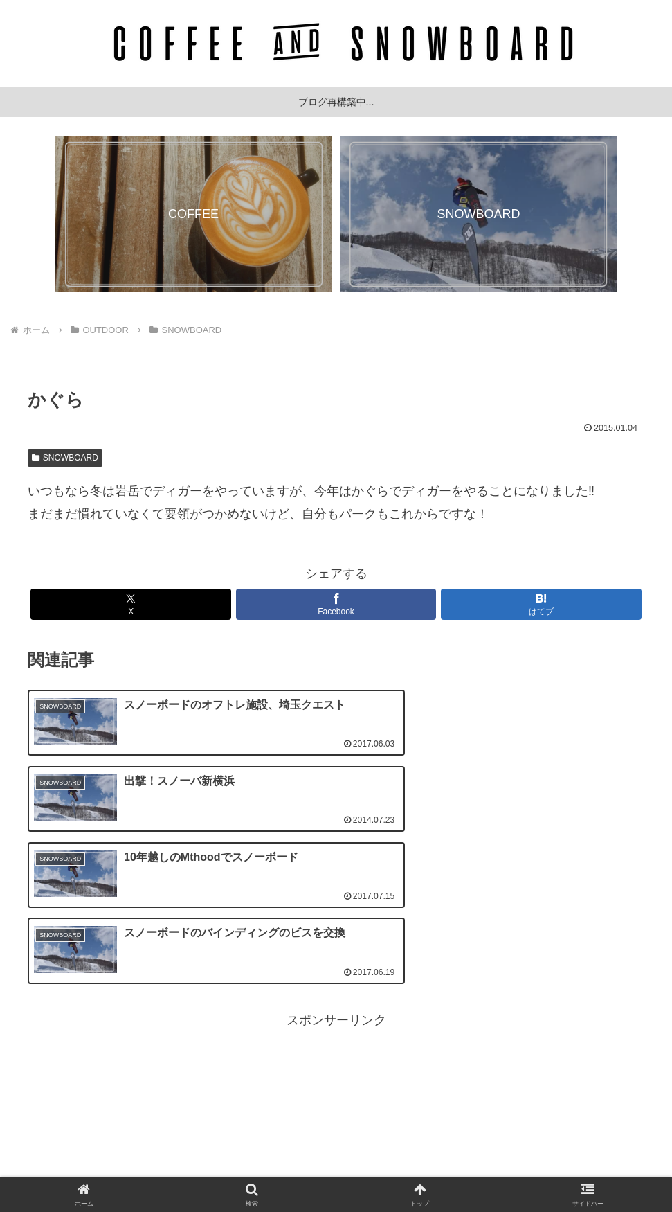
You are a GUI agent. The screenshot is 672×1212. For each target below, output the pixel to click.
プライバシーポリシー (336, 1168)
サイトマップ (428, 1168)
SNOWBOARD (65, 458)
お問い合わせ (244, 1168)
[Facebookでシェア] (336, 604)
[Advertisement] (336, 979)
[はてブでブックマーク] (541, 604)
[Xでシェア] (130, 604)
